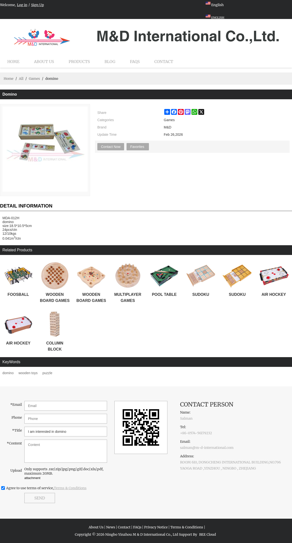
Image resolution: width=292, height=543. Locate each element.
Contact (163, 61)
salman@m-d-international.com (207, 447)
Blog (110, 61)
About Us (44, 61)
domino (8, 373)
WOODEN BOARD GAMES (55, 297)
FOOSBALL (18, 294)
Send (39, 498)
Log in (22, 5)
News (110, 527)
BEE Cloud (207, 534)
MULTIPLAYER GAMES (127, 297)
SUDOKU (200, 294)
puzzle (47, 373)
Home (13, 61)
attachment (32, 478)
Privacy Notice (156, 527)
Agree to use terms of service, (46, 488)
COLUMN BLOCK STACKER (55, 346)
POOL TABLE (164, 294)
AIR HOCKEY (274, 294)
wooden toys (28, 373)
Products (79, 61)
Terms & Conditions (70, 488)
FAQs (135, 61)
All (21, 78)
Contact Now (110, 147)
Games (34, 78)
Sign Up (37, 5)
